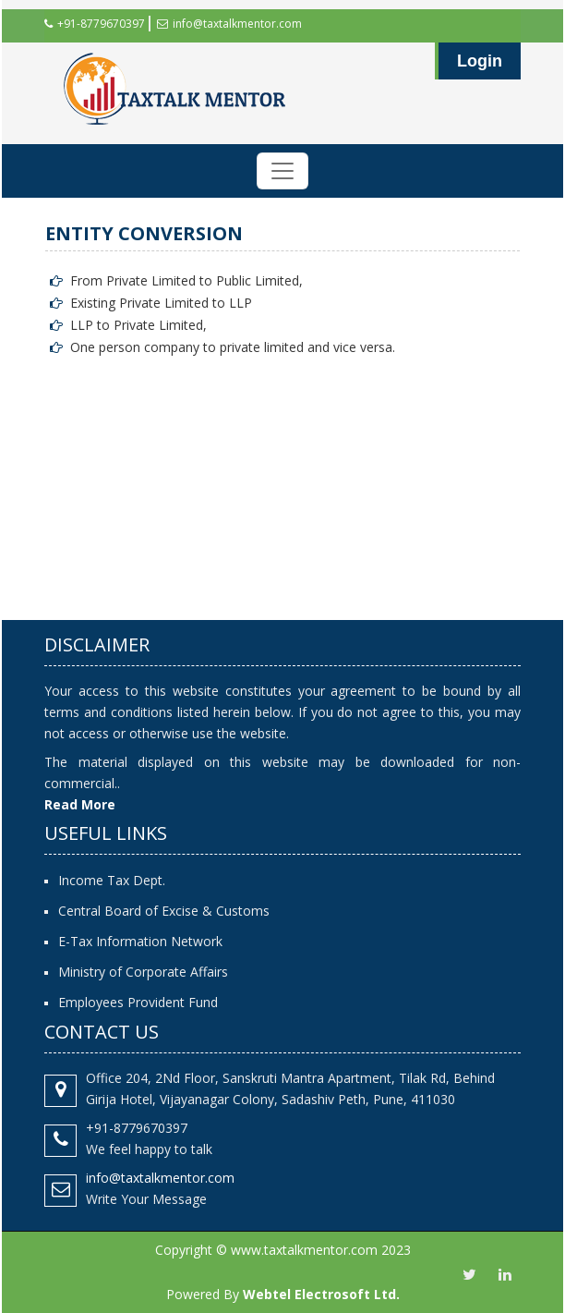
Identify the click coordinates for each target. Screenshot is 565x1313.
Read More (79, 804)
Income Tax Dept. (111, 880)
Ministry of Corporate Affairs (143, 971)
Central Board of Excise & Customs (164, 910)
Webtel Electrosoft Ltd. (321, 1294)
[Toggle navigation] (282, 170)
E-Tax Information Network (140, 941)
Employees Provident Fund (138, 1002)
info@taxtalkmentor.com (229, 23)
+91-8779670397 (94, 23)
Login (479, 61)
